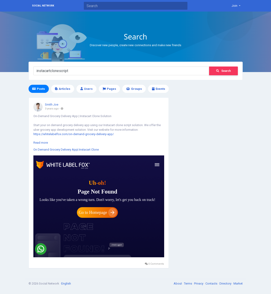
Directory (225, 283)
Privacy (199, 283)
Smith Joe (51, 104)
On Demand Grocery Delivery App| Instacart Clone (66, 149)
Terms (188, 283)
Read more (40, 142)
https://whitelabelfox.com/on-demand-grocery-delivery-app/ (73, 134)
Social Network (43, 5)
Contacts (211, 283)
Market (238, 283)
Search (223, 71)
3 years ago (52, 108)
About (178, 283)
